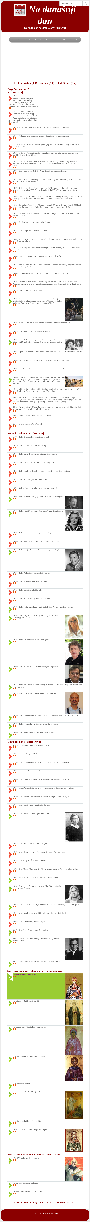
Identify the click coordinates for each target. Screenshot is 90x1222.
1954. (15, 256)
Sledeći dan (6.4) (66, 83)
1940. (15, 796)
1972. (15, 693)
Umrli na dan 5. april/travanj (24, 741)
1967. (15, 852)
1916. (15, 550)
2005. (15, 922)
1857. (15, 462)
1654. (15, 136)
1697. (15, 754)
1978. (15, 724)
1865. (15, 779)
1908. (15, 511)
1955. (15, 265)
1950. (15, 615)
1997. (15, 904)
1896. (15, 197)
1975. (15, 861)
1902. (15, 205)
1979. (15, 299)
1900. (15, 497)
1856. (15, 454)
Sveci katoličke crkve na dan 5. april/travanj (34, 1154)
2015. (15, 962)
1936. (15, 214)
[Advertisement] (45, 61)
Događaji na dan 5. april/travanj (18, 91)
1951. (15, 248)
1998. (15, 369)
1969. (15, 282)
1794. (15, 771)
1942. (15, 222)
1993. (15, 360)
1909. (15, 541)
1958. (15, 813)
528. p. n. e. (17, 745)
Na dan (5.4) (46, 83)
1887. (15, 188)
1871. (15, 480)
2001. (15, 398)
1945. (15, 239)
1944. (15, 231)
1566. (15, 112)
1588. (15, 437)
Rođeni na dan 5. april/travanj (25, 433)
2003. (15, 424)
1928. (15, 581)
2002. (15, 407)
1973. (15, 715)
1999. (15, 377)
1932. (15, 590)
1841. (15, 161)
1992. (15, 331)
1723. (15, 762)
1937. (15, 607)
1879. (15, 171)
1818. (15, 153)
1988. (15, 732)
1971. (15, 290)
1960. (15, 666)
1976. (15, 869)
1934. (15, 598)
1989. (15, 323)
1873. (15, 488)
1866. (15, 471)
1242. (15, 96)
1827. (15, 445)
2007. (15, 930)
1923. (15, 788)
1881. (15, 179)
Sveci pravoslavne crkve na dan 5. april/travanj (35, 970)
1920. (15, 573)
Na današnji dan (52, 1213)
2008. (15, 939)
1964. (15, 273)
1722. (15, 144)
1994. (15, 886)
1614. (15, 127)
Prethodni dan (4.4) (25, 83)
